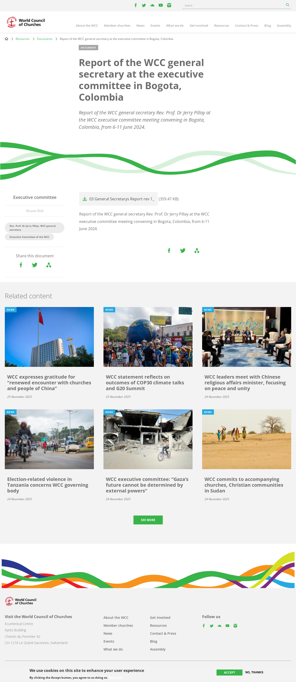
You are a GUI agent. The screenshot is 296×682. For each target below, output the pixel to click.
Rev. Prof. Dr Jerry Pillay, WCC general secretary (33, 227)
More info (115, 677)
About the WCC (87, 25)
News (140, 25)
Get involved (199, 25)
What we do (175, 25)
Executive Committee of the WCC (29, 237)
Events (155, 25)
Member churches (117, 25)
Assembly (284, 25)
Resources (221, 25)
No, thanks (254, 672)
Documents (44, 39)
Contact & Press (246, 25)
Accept (229, 672)
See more (148, 520)
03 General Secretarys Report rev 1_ (121, 199)
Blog (267, 25)
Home (6, 38)
